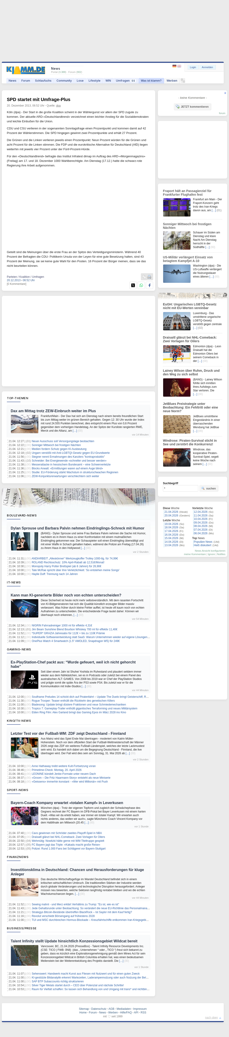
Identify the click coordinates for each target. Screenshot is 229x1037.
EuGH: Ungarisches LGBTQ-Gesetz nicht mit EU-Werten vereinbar (189, 306)
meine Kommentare (195, 554)
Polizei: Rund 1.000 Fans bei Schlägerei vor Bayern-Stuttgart (68, 848)
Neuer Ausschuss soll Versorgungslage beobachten (63, 441)
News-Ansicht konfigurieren (210, 550)
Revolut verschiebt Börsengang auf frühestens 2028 (63, 916)
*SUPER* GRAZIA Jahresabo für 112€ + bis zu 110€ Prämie (68, 633)
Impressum (140, 1008)
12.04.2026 (201, 511)
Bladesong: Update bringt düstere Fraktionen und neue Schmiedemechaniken (79, 704)
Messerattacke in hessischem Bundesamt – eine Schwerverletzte (71, 464)
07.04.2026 (201, 529)
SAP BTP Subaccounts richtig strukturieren (58, 981)
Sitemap (84, 1008)
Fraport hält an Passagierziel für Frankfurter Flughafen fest (187, 192)
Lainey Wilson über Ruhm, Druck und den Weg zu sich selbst (191, 372)
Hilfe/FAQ (126, 1012)
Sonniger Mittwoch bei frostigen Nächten (56, 445)
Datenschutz (98, 1008)
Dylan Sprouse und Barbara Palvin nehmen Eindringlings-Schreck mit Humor (77, 528)
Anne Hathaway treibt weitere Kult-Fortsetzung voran (64, 766)
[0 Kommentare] (16, 284)
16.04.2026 (171, 534)
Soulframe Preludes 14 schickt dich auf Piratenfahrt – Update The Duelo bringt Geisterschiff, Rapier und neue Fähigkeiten (105, 696)
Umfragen (126, 80)
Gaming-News (19, 649)
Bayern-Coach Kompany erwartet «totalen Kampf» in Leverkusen (67, 803)
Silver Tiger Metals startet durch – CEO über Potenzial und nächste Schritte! (78, 985)
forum (222, 113)
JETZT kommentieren (192, 106)
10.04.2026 (201, 519)
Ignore (211, 554)
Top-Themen (17, 398)
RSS (143, 1012)
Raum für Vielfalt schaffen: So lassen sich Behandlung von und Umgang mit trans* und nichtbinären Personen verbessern (105, 989)
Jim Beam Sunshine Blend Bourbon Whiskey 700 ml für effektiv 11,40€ (74, 629)
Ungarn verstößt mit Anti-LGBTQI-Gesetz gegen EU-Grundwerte (71, 452)
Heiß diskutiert (202, 545)
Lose (80, 80)
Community (64, 80)
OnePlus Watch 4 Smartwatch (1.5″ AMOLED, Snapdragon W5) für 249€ (76, 641)
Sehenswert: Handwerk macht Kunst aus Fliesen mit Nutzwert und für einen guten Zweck (86, 973)
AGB (111, 1008)
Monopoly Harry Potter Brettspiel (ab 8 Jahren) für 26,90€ (66, 566)
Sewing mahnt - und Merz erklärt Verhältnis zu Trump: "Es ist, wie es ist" (75, 904)
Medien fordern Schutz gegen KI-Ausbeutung (59, 449)
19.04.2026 (171, 524)
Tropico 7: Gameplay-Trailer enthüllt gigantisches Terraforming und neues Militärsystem (84, 708)
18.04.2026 (171, 527)
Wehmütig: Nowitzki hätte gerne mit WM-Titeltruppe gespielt (68, 840)
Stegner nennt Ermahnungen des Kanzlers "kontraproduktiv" (68, 456)
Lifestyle (94, 80)
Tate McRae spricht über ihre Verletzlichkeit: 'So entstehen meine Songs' (75, 570)
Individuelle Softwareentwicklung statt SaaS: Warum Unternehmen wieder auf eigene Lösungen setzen (94, 637)
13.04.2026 (171, 545)
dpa (58, 105)
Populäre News (203, 541)
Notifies (221, 554)
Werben (172, 80)
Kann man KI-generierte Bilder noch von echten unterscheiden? (66, 595)
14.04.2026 (171, 541)
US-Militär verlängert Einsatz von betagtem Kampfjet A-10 (188, 259)
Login (193, 67)
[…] (75, 430)
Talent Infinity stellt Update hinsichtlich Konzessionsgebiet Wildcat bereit (74, 941)
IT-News (14, 582)
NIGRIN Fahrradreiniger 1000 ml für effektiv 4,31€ (62, 625)
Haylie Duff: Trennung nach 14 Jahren (55, 574)
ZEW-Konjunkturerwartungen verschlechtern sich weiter (65, 476)
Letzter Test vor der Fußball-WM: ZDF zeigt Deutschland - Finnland (68, 733)
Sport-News (17, 790)
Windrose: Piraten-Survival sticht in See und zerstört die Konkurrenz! (190, 442)
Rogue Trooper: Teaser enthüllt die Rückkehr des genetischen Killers (73, 700)
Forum (25, 80)
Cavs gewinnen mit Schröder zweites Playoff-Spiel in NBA (67, 833)
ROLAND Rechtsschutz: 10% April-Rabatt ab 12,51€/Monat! (68, 562)
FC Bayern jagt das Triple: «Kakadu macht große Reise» (66, 844)
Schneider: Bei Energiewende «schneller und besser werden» (69, 460)
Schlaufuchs (43, 80)
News (12, 80)
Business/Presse (22, 928)
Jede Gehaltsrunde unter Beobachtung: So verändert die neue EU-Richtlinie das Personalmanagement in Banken (100, 908)
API (136, 1012)
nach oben (211, 1017)
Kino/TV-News (19, 720)
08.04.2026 (201, 526)
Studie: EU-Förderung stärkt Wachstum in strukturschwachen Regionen (75, 472)
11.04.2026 (201, 515)
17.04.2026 (171, 531)
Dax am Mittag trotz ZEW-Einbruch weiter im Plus (53, 411)
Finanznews (17, 857)
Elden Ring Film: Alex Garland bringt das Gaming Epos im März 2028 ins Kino (79, 712)
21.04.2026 (171, 511)
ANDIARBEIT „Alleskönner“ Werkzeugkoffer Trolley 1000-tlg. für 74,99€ (75, 558)
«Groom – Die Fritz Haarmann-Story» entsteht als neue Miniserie (71, 777)
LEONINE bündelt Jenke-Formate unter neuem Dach (64, 773)
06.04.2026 (201, 533)
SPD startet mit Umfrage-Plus (38, 99)
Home (83, 1012)
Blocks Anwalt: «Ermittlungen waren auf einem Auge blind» (67, 468)
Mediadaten (124, 1008)
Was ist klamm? (151, 80)
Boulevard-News (22, 515)
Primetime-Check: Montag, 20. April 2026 (57, 770)
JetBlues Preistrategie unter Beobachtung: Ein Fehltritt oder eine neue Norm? (190, 407)
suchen (208, 488)
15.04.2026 (171, 538)
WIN (108, 80)
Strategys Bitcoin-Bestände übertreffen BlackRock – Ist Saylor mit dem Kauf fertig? (82, 912)
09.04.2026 (201, 522)
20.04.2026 (171, 515)
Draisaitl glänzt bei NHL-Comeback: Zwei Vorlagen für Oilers (68, 837)
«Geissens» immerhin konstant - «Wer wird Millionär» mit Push (70, 781)
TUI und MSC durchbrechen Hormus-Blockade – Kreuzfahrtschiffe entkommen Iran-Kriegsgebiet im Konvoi (96, 920)
